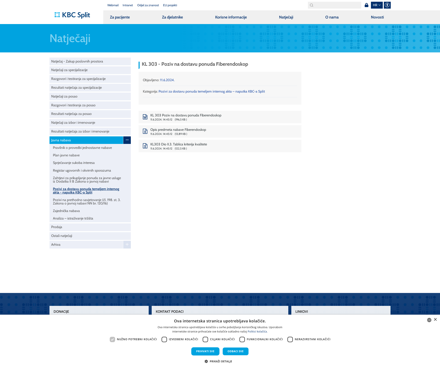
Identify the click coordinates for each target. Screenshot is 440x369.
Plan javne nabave (66, 155)
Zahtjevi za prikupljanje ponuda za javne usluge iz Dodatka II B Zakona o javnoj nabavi (87, 179)
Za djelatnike (172, 17)
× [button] (435, 319)
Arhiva (55, 244)
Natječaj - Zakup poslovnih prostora (77, 61)
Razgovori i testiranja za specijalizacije (78, 79)
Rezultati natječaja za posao (71, 114)
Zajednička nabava (66, 211)
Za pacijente (120, 17)
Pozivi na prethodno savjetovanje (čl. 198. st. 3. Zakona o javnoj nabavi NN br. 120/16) (86, 201)
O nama (332, 17)
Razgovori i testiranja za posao (73, 105)
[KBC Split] (74, 15)
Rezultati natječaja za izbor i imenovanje (80, 131)
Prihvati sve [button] (205, 351)
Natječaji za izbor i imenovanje (73, 122)
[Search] (334, 5)
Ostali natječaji (61, 236)
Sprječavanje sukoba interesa (74, 163)
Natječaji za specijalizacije (69, 70)
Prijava (366, 5)
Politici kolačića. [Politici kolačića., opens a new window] (258, 331)
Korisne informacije (231, 17)
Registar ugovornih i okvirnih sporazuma (82, 170)
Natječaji (286, 17)
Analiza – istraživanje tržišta (73, 218)
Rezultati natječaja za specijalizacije (76, 87)
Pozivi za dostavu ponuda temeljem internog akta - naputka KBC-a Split (86, 190)
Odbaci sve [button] (236, 351)
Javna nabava (61, 140)
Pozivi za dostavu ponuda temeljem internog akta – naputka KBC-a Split (212, 91)
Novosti (377, 17)
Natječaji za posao (64, 96)
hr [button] (375, 5)
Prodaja (56, 227)
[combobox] (429, 320)
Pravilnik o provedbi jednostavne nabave (82, 148)
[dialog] (220, 342)
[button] (220, 361)
